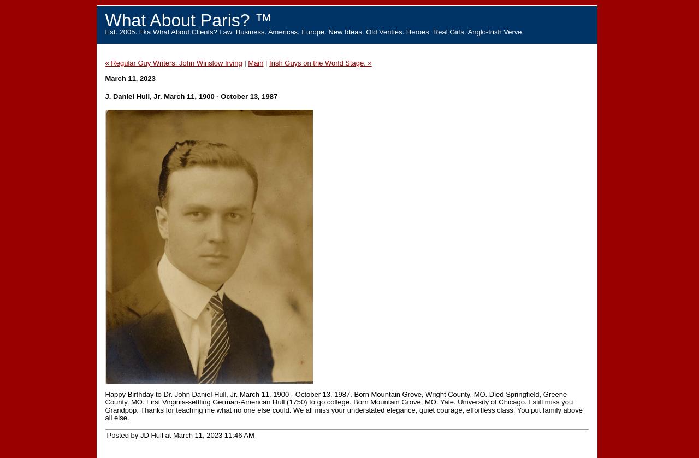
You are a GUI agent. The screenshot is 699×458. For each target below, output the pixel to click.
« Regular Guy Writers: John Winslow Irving (173, 63)
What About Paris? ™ (189, 20)
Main (255, 63)
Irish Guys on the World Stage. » (320, 63)
